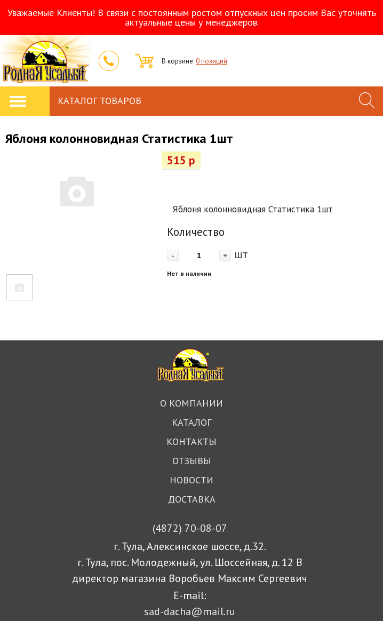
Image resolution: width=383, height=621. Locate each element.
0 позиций (211, 61)
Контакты (191, 441)
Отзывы (191, 461)
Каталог (191, 422)
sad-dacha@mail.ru (189, 611)
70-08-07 (190, 528)
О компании (191, 403)
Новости (191, 480)
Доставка (192, 499)
